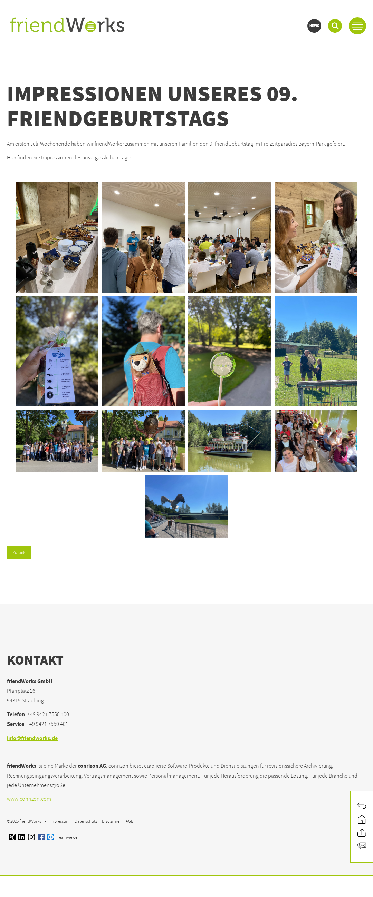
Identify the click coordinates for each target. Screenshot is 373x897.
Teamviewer (63, 837)
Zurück (18, 552)
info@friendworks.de (32, 739)
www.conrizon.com (29, 799)
